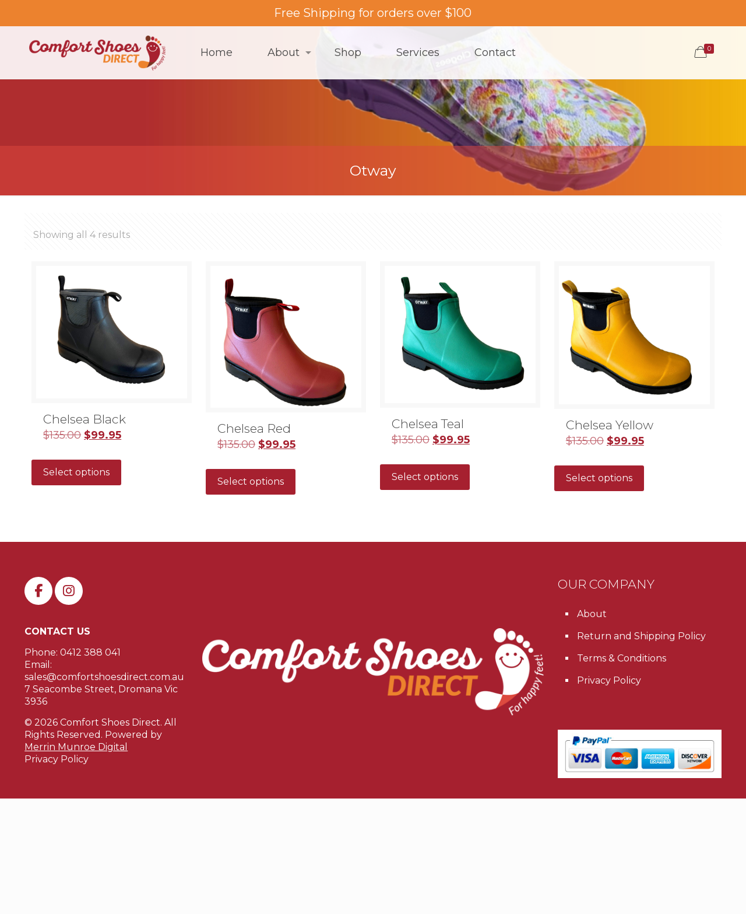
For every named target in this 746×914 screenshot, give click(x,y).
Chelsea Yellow (609, 425)
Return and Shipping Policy (641, 636)
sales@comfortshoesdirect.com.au (104, 676)
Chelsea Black (84, 419)
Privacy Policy (56, 759)
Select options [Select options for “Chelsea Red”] (250, 481)
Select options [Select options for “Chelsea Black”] (76, 472)
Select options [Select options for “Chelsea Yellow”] (599, 478)
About (592, 613)
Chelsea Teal (428, 423)
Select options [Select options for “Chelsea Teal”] (425, 476)
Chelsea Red (254, 428)
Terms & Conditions (621, 658)
